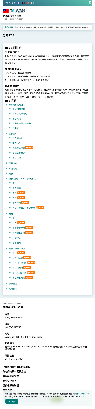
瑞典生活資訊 (18, 148)
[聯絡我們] (32, 3)
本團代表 (16, 143)
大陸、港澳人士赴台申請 (23, 208)
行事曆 (15, 128)
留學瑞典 (16, 243)
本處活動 (13, 168)
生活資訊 (16, 118)
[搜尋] (13, 3)
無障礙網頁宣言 (11, 376)
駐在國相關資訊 (16, 105)
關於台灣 (13, 284)
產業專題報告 (18, 278)
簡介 (14, 183)
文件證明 (16, 203)
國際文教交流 (18, 228)
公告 (14, 223)
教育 (11, 214)
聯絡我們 (16, 157)
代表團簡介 (17, 138)
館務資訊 (13, 134)
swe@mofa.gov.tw (14, 359)
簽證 (14, 198)
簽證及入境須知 (19, 114)
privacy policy (82, 394)
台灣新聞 (13, 289)
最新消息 (13, 163)
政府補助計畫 (18, 233)
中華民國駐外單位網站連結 (17, 367)
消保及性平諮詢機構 (21, 123)
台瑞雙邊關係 (18, 153)
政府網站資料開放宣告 (14, 371)
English (7, 3)
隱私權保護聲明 (11, 385)
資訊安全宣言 (10, 380)
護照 (14, 193)
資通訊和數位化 (19, 273)
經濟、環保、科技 (17, 248)
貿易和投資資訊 (19, 263)
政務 (11, 174)
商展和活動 (17, 258)
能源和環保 (17, 268)
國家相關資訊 (18, 109)
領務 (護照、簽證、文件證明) (22, 179)
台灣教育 (16, 238)
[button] (6, 27)
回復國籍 (16, 188)
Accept (11, 401)
